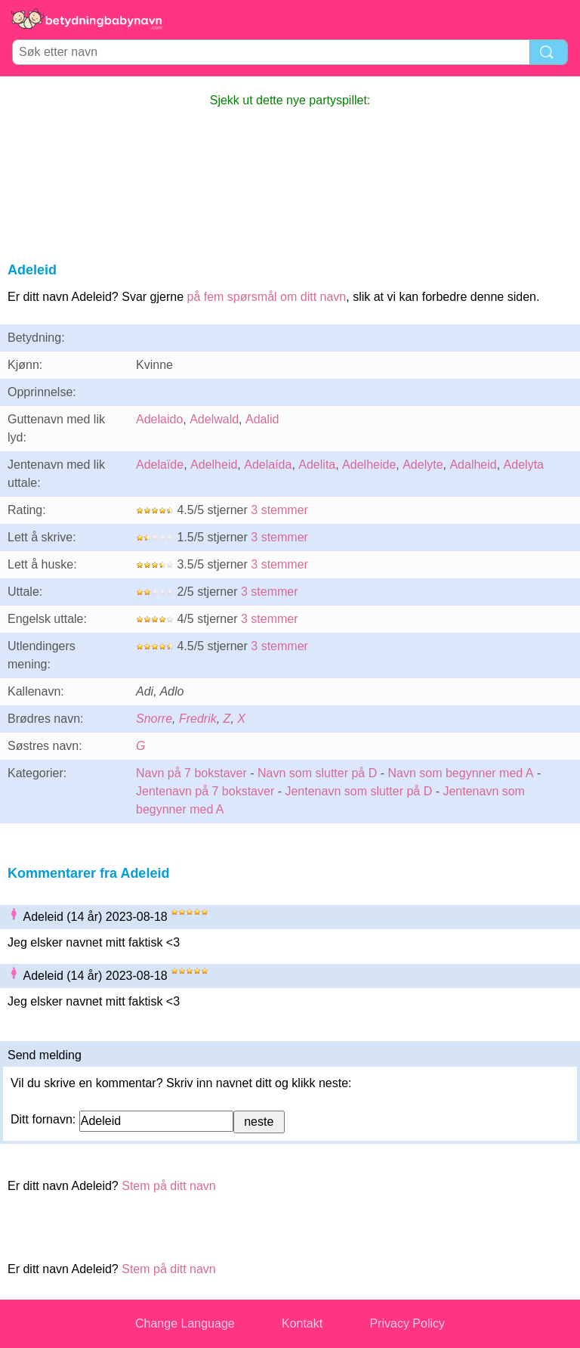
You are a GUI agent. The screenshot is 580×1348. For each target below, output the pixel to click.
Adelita (316, 464)
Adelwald (214, 419)
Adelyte (423, 464)
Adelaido (159, 419)
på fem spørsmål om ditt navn (266, 296)
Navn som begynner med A (460, 773)
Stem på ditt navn (169, 1185)
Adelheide (369, 464)
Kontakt (302, 1323)
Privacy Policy (407, 1323)
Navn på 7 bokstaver (191, 773)
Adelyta (524, 464)
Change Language (185, 1323)
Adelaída (268, 464)
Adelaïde (160, 464)
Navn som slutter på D (317, 773)
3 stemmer (279, 510)
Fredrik (198, 718)
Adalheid (472, 464)
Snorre (154, 718)
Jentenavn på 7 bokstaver (205, 791)
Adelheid (213, 464)
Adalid (262, 419)
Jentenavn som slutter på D (358, 791)
